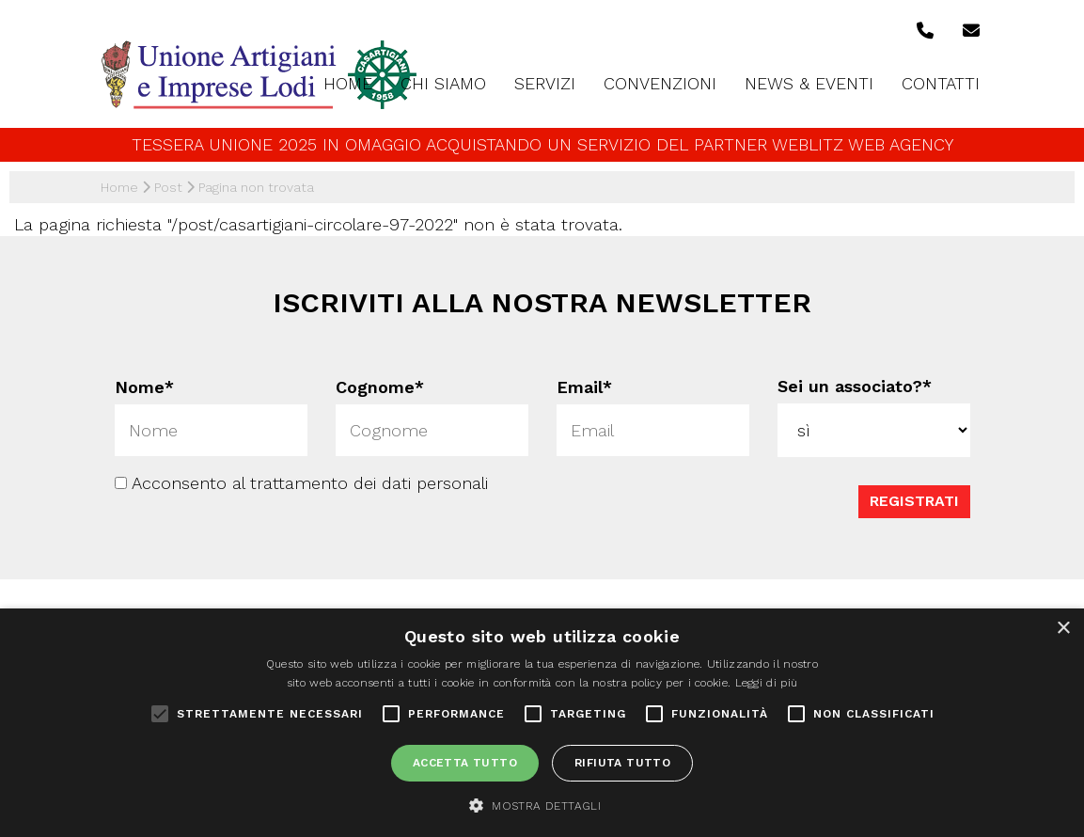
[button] (542, 805)
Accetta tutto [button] (465, 762)
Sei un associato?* (855, 386)
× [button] (1063, 629)
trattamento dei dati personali (369, 483)
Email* (584, 387)
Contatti (941, 83)
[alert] (542, 722)
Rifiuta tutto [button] (622, 762)
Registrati (914, 501)
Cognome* (380, 387)
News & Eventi (809, 83)
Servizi (544, 83)
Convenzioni (660, 83)
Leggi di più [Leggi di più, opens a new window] (766, 682)
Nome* (144, 387)
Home (347, 83)
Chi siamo (443, 83)
